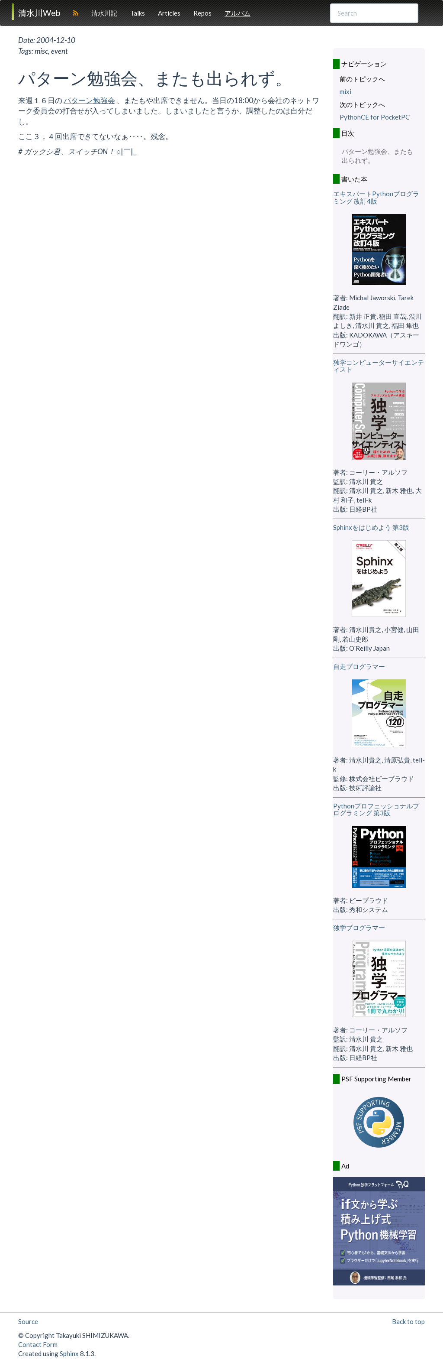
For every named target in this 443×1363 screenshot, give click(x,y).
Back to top (408, 1321)
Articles (169, 13)
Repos (202, 13)
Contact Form (38, 1344)
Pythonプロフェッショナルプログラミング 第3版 (376, 809)
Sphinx (69, 1353)
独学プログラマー (359, 927)
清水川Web (39, 13)
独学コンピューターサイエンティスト (378, 365)
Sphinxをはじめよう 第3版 (371, 527)
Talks (137, 13)
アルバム (237, 13)
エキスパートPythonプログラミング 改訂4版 (376, 197)
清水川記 (104, 13)
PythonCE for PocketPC (375, 117)
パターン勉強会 (89, 100)
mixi (345, 91)
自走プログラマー (359, 666)
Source (28, 1321)
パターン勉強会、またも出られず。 (377, 155)
